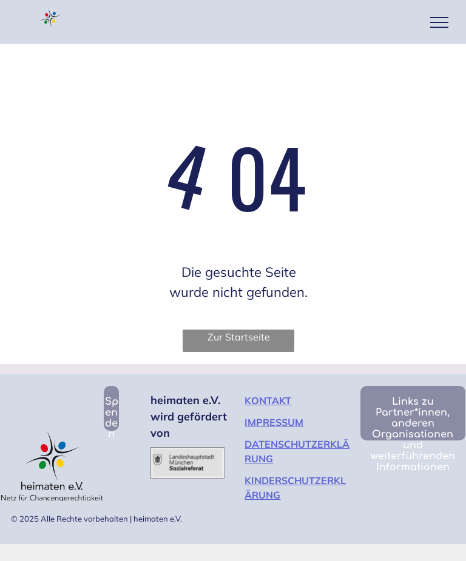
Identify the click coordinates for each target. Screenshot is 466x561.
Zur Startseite (239, 337)
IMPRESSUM (274, 422)
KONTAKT (268, 400)
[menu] (439, 22)
